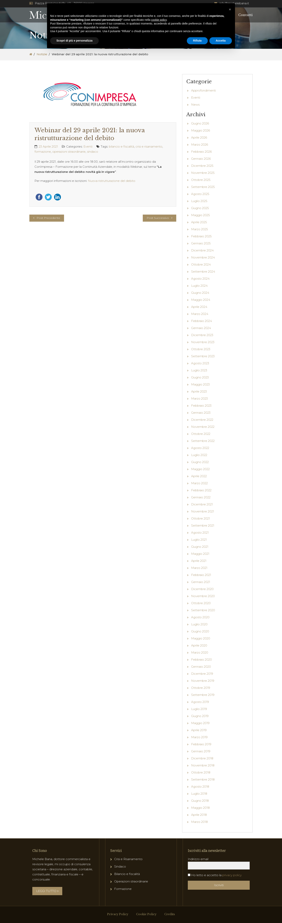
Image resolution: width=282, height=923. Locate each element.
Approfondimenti (203, 90)
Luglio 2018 (199, 793)
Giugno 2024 (200, 293)
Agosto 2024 (200, 278)
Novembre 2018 (202, 765)
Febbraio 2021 (201, 575)
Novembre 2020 (203, 596)
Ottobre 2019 (200, 688)
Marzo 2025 (199, 229)
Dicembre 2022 (202, 420)
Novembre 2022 (202, 427)
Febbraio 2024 (201, 321)
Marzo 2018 (199, 822)
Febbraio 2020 (201, 659)
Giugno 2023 (200, 377)
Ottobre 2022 (200, 434)
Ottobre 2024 (201, 264)
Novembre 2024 (203, 257)
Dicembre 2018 (202, 758)
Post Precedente (48, 218)
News (195, 104)
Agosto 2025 (200, 194)
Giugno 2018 (200, 800)
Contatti (245, 15)
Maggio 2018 (200, 808)
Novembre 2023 (202, 342)
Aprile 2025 (199, 222)
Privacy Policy (117, 914)
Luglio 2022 (199, 455)
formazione (42, 151)
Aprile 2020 (199, 645)
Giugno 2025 (200, 208)
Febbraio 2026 (201, 151)
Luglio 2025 (199, 201)
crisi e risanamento (149, 146)
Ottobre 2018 (200, 772)
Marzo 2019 (199, 737)
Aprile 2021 (198, 561)
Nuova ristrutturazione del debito (111, 181)
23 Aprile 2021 (48, 146)
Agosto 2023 (200, 363)
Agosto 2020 (200, 617)
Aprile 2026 (199, 137)
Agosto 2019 (200, 702)
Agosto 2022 (200, 448)
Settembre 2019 (202, 695)
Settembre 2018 (203, 779)
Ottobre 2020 (201, 603)
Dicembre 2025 (202, 166)
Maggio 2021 (200, 554)
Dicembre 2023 (202, 335)
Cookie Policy (146, 914)
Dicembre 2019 (202, 673)
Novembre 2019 (202, 681)
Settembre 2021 (202, 525)
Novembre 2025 (203, 173)
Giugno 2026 (200, 123)
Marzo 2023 (199, 398)
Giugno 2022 (200, 462)
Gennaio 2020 (201, 666)
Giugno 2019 (200, 716)
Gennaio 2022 (201, 497)
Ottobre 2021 (200, 518)
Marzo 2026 (199, 144)
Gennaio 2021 (200, 582)
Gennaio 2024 (201, 328)
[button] (230, 9)
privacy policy (232, 875)
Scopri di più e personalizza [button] (74, 40)
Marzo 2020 (199, 652)
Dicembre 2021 (202, 504)
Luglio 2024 (199, 285)
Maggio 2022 (200, 469)
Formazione (123, 889)
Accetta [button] (221, 40)
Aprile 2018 (199, 815)
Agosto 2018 (200, 786)
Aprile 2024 (199, 307)
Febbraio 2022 (201, 490)
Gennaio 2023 (201, 412)
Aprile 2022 (199, 476)
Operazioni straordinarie (131, 881)
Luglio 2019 (199, 709)
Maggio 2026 (200, 130)
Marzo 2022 (199, 483)
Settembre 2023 (203, 356)
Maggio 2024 (200, 300)
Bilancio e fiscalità (127, 874)
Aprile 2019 (199, 730)
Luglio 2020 (199, 624)
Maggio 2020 (200, 638)
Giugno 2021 (199, 547)
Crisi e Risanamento (128, 859)
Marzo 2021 (199, 568)
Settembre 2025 (203, 187)
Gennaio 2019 (200, 751)
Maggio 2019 (200, 723)
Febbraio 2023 (201, 405)
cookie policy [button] (159, 19)
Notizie (42, 54)
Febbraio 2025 (201, 236)
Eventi (87, 146)
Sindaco (120, 866)
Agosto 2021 (200, 532)
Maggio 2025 (200, 215)
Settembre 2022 (203, 441)
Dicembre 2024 (202, 250)
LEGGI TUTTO (47, 891)
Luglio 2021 (199, 539)
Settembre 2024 (203, 271)
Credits (169, 914)
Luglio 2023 (199, 370)
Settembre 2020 (203, 610)
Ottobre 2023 (200, 349)
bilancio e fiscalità (121, 146)
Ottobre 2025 (201, 180)
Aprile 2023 (199, 391)
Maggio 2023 (200, 384)
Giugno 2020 (200, 631)
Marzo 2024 (199, 314)
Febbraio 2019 (201, 744)
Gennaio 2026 (201, 158)
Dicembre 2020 (202, 589)
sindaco (92, 151)
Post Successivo (158, 218)
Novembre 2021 (202, 511)
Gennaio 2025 (201, 243)
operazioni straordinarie (69, 151)
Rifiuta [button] (197, 40)
